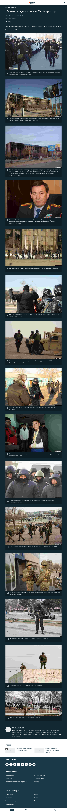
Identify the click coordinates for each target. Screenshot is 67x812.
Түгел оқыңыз (11, 30)
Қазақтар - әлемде (10, 801)
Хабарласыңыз (9, 775)
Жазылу (36, 781)
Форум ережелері (39, 778)
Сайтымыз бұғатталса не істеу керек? (16, 781)
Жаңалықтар (9, 794)
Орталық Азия (9, 804)
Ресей (36, 794)
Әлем (35, 801)
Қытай (36, 797)
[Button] (8, 22)
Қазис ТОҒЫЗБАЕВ (10, 18)
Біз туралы (8, 778)
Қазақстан (8, 797)
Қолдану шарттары (40, 775)
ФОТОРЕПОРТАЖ (10, 8)
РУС (26, 810)
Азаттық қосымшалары (12, 785)
